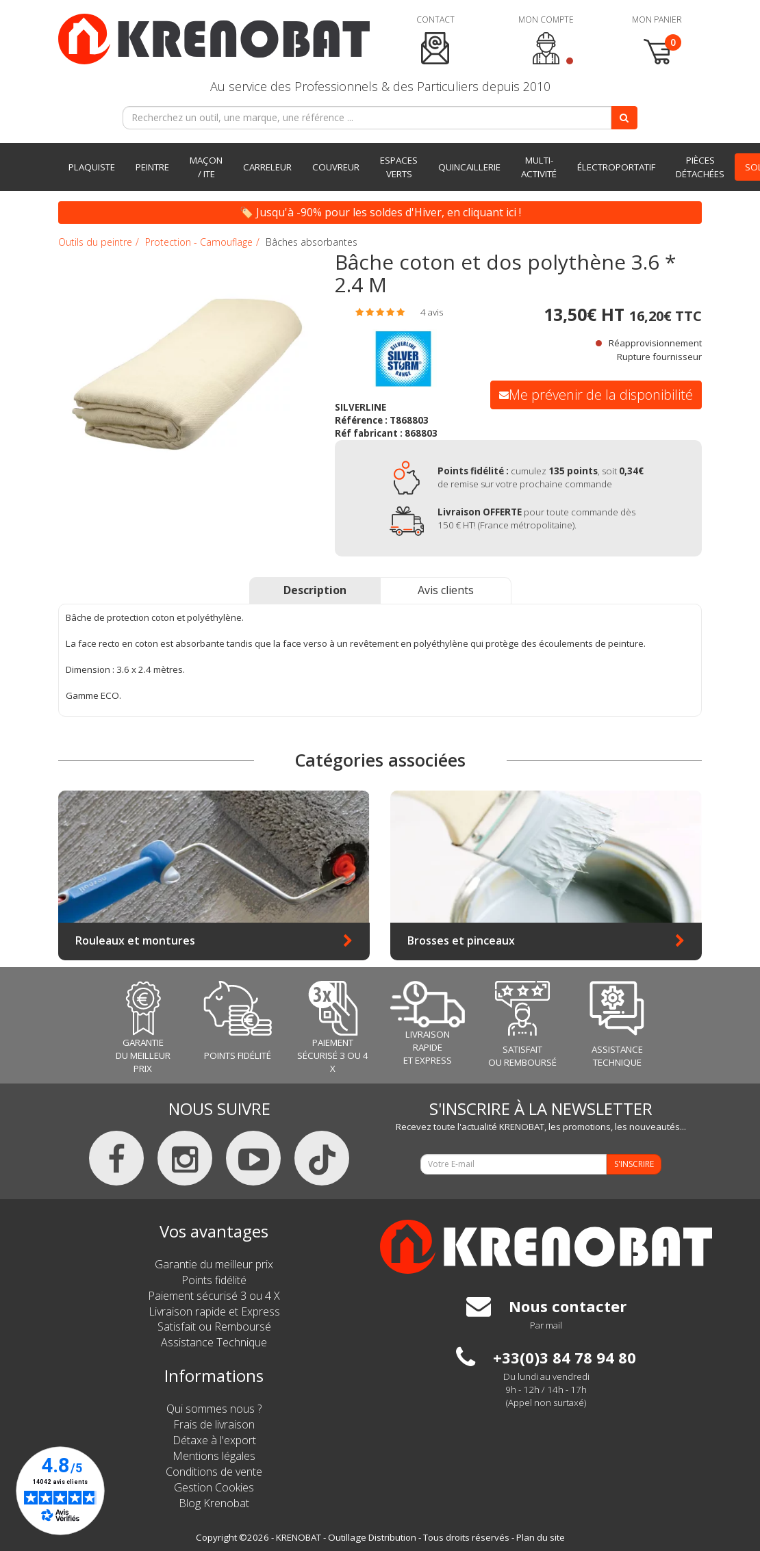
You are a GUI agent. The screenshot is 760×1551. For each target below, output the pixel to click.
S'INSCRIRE (634, 1164)
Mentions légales (214, 1455)
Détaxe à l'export (214, 1440)
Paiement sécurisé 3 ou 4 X (214, 1295)
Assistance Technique (214, 1342)
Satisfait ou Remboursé (214, 1326)
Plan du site (540, 1537)
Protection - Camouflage (199, 241)
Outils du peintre (95, 241)
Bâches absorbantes (311, 241)
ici (511, 212)
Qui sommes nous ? (214, 1408)
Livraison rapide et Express (214, 1311)
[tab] (405, 312)
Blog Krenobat (214, 1503)
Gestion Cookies (214, 1487)
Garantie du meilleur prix (214, 1264)
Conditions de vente (214, 1471)
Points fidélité (213, 1279)
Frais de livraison (214, 1424)
